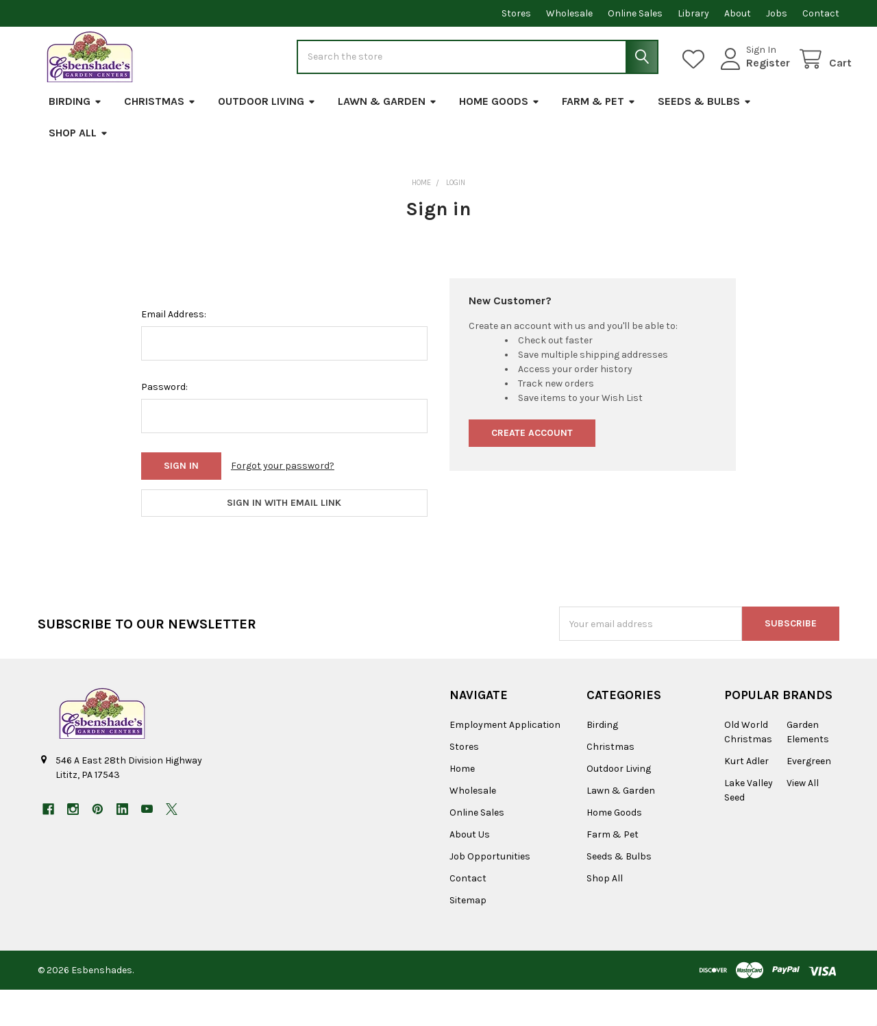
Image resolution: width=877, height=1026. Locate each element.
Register (756, 81)
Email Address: (173, 351)
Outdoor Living (267, 138)
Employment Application (504, 761)
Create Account (532, 470)
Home (462, 805)
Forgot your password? (282, 503)
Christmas (160, 138)
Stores (516, 13)
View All (803, 819)
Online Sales (635, 13)
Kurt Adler (746, 797)
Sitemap (467, 936)
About (737, 13)
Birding (75, 138)
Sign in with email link (284, 540)
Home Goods (499, 138)
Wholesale (569, 13)
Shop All (78, 169)
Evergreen (809, 797)
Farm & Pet (599, 138)
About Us (469, 871)
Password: (164, 424)
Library (693, 13)
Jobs (776, 13)
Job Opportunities (489, 893)
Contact (820, 13)
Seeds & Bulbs (705, 138)
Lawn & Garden (387, 138)
